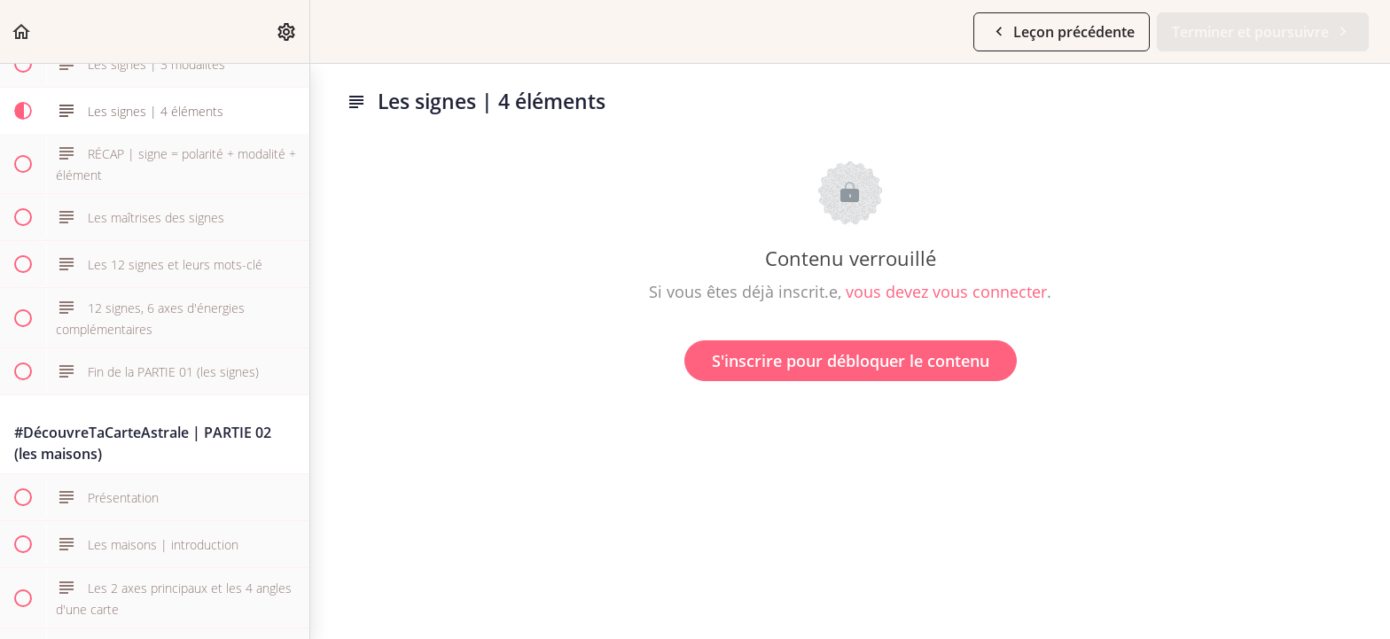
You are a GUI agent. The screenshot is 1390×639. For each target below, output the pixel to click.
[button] (22, 31)
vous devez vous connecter (946, 291)
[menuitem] (287, 31)
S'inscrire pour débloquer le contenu (850, 360)
